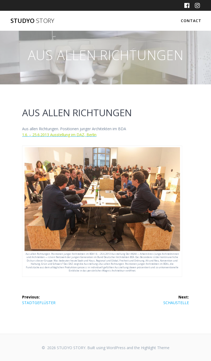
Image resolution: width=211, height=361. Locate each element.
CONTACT (191, 20)
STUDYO (32, 21)
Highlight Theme (155, 347)
